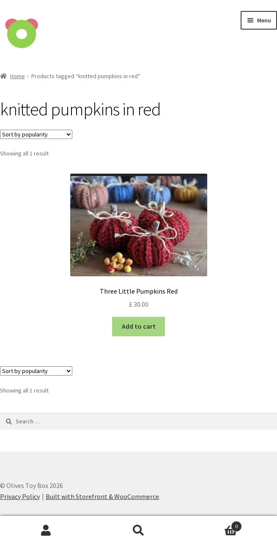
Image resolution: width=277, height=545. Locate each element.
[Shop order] (36, 134)
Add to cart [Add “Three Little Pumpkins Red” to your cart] (139, 326)
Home (17, 76)
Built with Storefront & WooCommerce (102, 496)
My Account (46, 530)
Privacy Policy (20, 496)
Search (138, 530)
